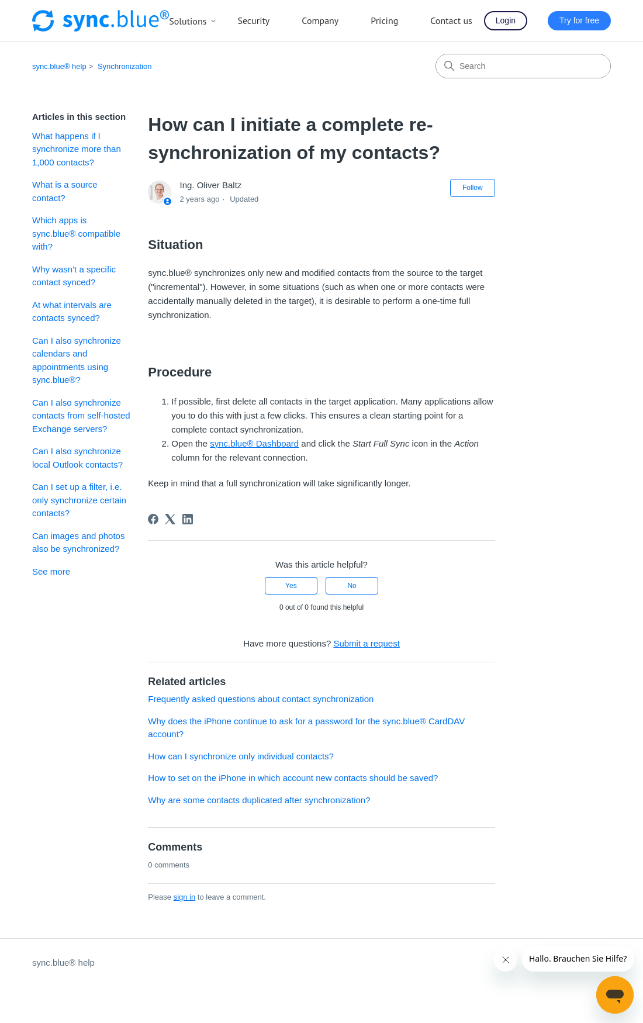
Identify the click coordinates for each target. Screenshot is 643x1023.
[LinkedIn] (187, 519)
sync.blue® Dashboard (254, 443)
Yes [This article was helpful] (291, 586)
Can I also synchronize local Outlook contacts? (77, 457)
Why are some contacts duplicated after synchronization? (259, 800)
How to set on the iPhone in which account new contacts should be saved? (293, 778)
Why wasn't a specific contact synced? (74, 276)
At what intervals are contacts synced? (72, 311)
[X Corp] (170, 519)
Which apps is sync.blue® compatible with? (76, 233)
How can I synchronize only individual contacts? (241, 756)
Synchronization (125, 66)
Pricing (384, 20)
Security (253, 20)
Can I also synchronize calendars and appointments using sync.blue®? (76, 360)
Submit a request (366, 643)
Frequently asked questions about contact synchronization (261, 699)
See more (51, 571)
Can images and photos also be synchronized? (78, 542)
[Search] (523, 66)
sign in (185, 897)
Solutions (193, 21)
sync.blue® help (59, 66)
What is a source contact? (65, 191)
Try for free (579, 20)
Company (320, 20)
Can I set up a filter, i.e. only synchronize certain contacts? (79, 500)
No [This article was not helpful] (351, 586)
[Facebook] (153, 519)
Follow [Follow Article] (472, 188)
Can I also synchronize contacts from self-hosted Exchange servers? (81, 416)
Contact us (451, 20)
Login (506, 20)
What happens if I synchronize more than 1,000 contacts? (76, 149)
